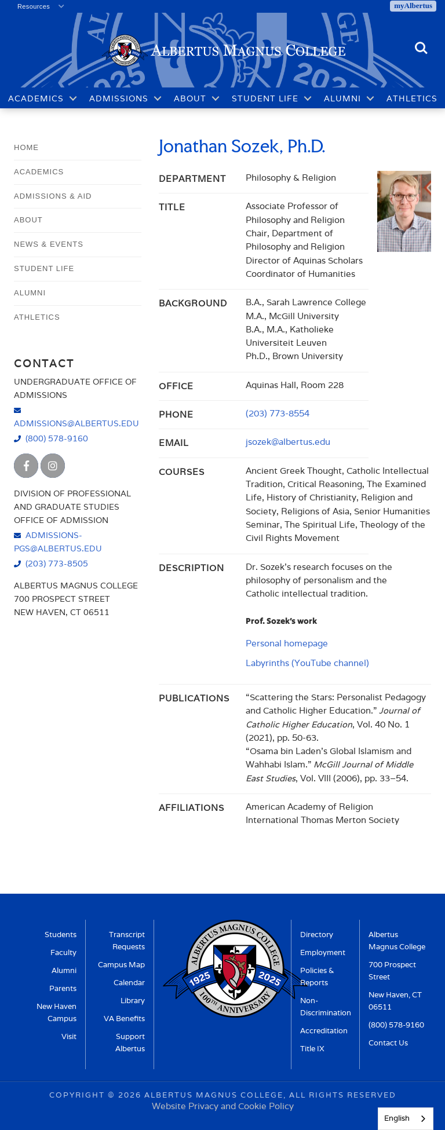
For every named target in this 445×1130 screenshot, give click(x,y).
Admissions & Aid (53, 196)
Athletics (411, 98)
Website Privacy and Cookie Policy (223, 1105)
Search (421, 48)
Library (133, 1000)
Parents (62, 988)
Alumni (342, 98)
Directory (316, 934)
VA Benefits (124, 1018)
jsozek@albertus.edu (288, 441)
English (397, 1118)
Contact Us (388, 1043)
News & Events (48, 244)
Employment (322, 952)
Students (60, 934)
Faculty (63, 952)
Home (26, 147)
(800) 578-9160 (56, 438)
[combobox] (405, 1118)
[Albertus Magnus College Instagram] (53, 466)
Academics (36, 98)
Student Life (265, 98)
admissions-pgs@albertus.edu (58, 541)
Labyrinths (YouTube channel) (307, 662)
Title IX (312, 1049)
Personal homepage (287, 643)
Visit (68, 1036)
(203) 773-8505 (56, 563)
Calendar (129, 983)
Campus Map (121, 965)
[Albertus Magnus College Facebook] (26, 466)
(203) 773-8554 (277, 413)
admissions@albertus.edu (76, 423)
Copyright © (82, 1095)
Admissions (118, 98)
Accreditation (324, 1031)
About (190, 98)
